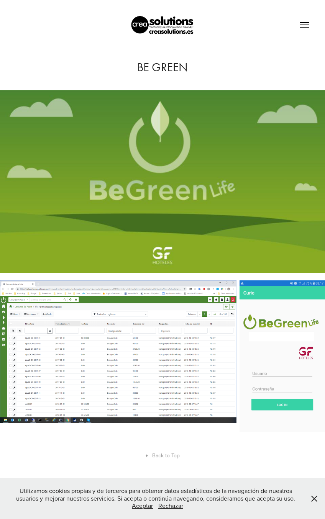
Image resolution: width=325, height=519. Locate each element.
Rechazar (170, 505)
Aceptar (142, 505)
